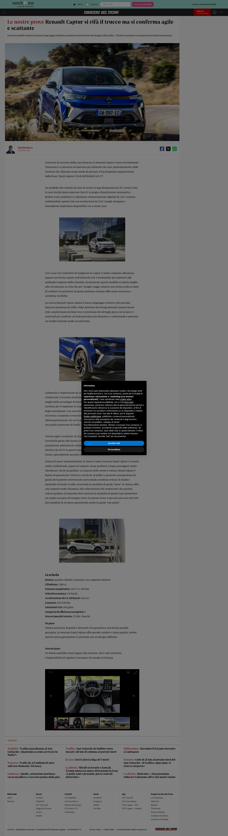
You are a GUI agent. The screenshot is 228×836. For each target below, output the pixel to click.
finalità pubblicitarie (92, 416)
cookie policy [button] (126, 399)
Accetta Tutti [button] (114, 443)
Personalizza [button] (114, 449)
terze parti (128, 402)
